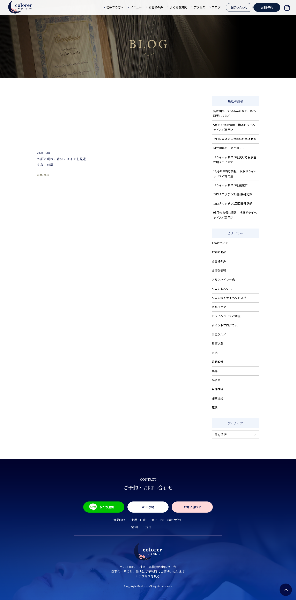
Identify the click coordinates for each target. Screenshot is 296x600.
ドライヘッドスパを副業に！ (232, 185)
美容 (46, 174)
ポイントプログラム (225, 325)
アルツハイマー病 (223, 279)
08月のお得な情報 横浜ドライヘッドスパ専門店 (235, 214)
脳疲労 (216, 380)
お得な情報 (219, 270)
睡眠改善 (217, 362)
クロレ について (222, 289)
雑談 (214, 407)
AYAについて (220, 243)
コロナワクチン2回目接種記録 (232, 194)
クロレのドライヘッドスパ (229, 298)
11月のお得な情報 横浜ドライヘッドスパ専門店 (235, 173)
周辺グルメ (219, 334)
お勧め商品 (219, 252)
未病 (39, 174)
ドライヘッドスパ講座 (226, 316)
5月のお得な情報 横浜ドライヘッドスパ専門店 (234, 127)
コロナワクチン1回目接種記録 (232, 203)
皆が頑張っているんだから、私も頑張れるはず (234, 113)
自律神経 (217, 389)
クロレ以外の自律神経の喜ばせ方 (234, 139)
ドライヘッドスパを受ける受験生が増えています (234, 159)
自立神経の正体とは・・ (229, 148)
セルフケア (219, 307)
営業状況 (217, 343)
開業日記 (217, 398)
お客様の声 (219, 261)
